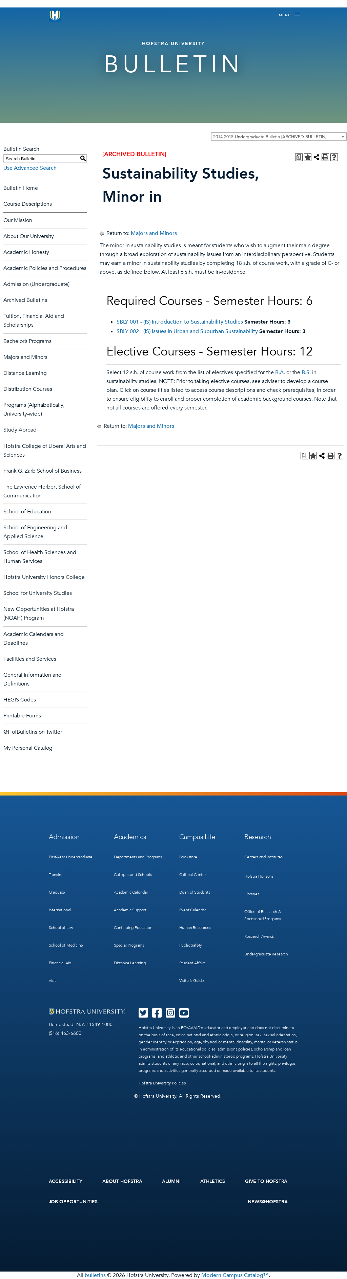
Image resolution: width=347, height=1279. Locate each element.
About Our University (28, 236)
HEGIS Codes (19, 700)
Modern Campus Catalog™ (235, 1275)
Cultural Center (192, 874)
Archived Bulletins (25, 300)
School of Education (27, 511)
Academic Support (130, 910)
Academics (130, 836)
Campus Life (197, 836)
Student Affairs (192, 963)
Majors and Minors (25, 357)
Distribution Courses (27, 389)
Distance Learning (25, 373)
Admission (64, 836)
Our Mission (17, 220)
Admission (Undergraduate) (36, 284)
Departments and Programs (138, 857)
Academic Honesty (26, 252)
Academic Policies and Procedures (44, 268)
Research (257, 836)
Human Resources (195, 927)
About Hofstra (122, 1181)
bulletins (95, 1275)
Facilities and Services (29, 659)
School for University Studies (37, 593)
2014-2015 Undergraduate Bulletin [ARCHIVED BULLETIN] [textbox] (269, 137)
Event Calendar (192, 910)
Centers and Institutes (263, 857)
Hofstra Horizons (258, 876)
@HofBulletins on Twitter (32, 732)
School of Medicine (66, 945)
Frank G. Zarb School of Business (42, 471)
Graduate (57, 892)
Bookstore (188, 857)
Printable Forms (22, 715)
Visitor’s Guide (191, 980)
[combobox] (279, 136)
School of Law (61, 927)
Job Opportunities (73, 1202)
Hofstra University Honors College (44, 577)
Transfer (56, 874)
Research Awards (259, 936)
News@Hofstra (268, 1202)
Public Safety (190, 945)
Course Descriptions (27, 204)
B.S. (306, 372)
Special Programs (129, 945)
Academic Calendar (131, 892)
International (60, 910)
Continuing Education (133, 927)
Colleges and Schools (132, 874)
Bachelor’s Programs (27, 341)
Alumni (171, 1181)
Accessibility (66, 1181)
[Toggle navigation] (290, 16)
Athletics (212, 1181)
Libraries (251, 894)
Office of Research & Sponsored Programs (262, 915)
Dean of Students (194, 892)
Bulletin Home (20, 188)
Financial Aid (60, 963)
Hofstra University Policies (162, 1083)
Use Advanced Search (30, 168)
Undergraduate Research (266, 954)
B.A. (280, 372)
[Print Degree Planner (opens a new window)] (299, 157)
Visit (52, 980)
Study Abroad (20, 430)
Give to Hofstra (266, 1181)
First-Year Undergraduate (71, 857)
